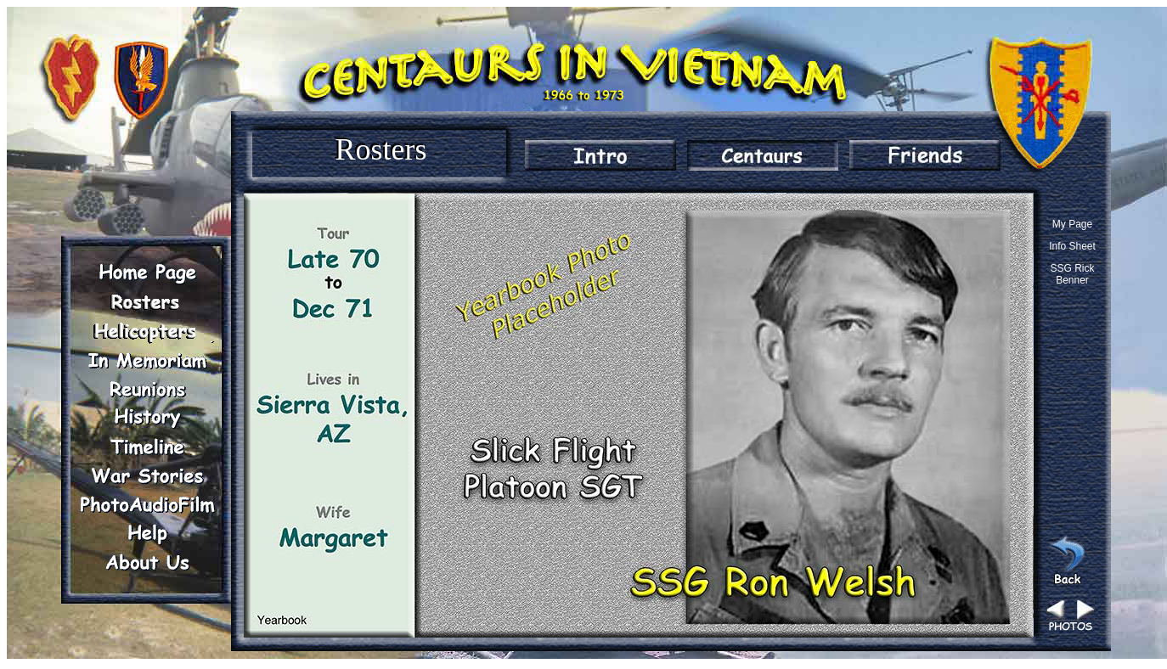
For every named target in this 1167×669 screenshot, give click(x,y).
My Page (1072, 224)
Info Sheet (1072, 246)
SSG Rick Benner (1072, 274)
